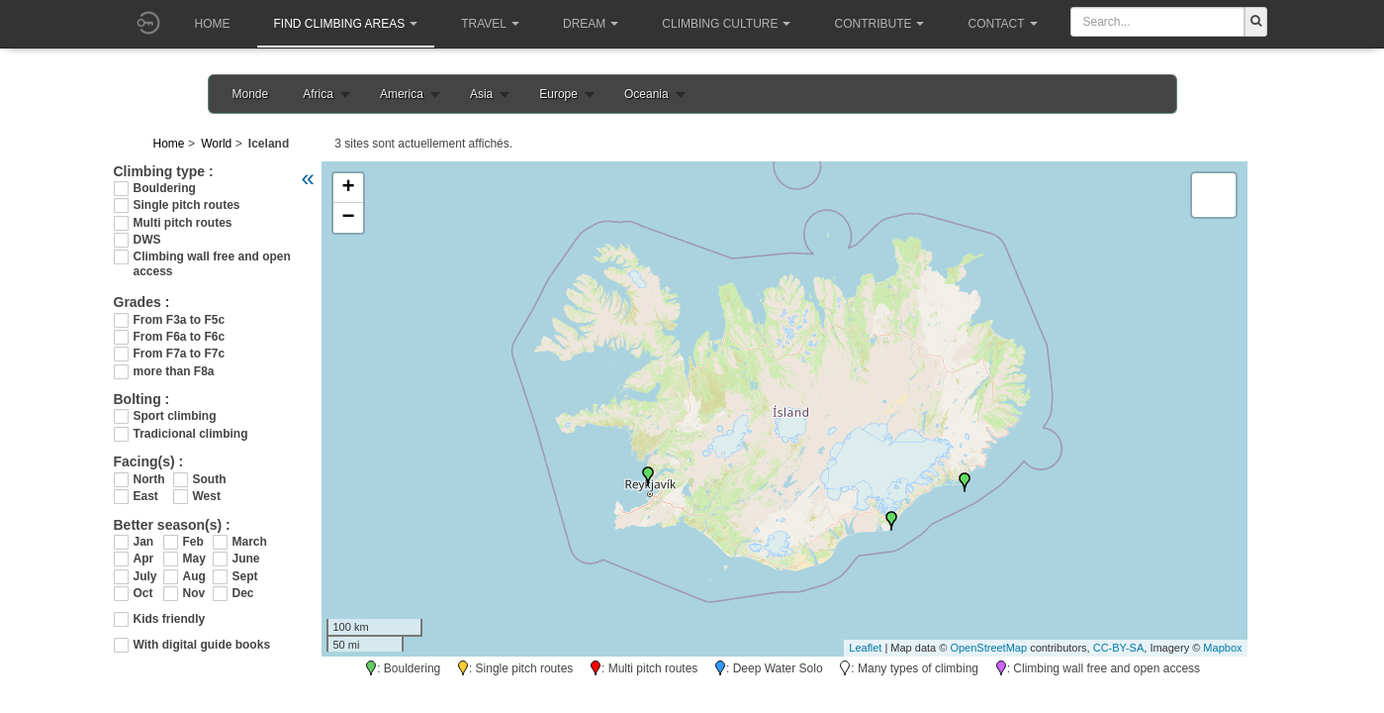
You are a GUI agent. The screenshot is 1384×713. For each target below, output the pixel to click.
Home (213, 24)
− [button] (347, 218)
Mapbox (1222, 648)
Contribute (879, 24)
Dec (243, 593)
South (210, 479)
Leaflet (865, 648)
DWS (147, 240)
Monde (250, 94)
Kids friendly (170, 619)
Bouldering (165, 188)
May (194, 558)
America (401, 94)
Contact (1002, 24)
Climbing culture (726, 24)
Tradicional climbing (191, 434)
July (145, 576)
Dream (590, 24)
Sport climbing (175, 416)
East (146, 496)
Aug (194, 576)
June (246, 558)
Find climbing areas (346, 24)
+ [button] (347, 188)
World (216, 144)
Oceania (646, 94)
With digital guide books (202, 645)
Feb (193, 542)
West (207, 496)
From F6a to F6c (180, 337)
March (247, 542)
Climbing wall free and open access (212, 257)
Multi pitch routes (183, 223)
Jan (144, 542)
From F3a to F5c (180, 320)
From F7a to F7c (180, 353)
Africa (318, 94)
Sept (245, 576)
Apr (144, 558)
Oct (143, 593)
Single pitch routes (187, 205)
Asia (481, 94)
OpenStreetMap (988, 648)
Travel (490, 24)
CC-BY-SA (1119, 648)
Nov (194, 593)
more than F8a (174, 371)
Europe (558, 94)
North (149, 479)
